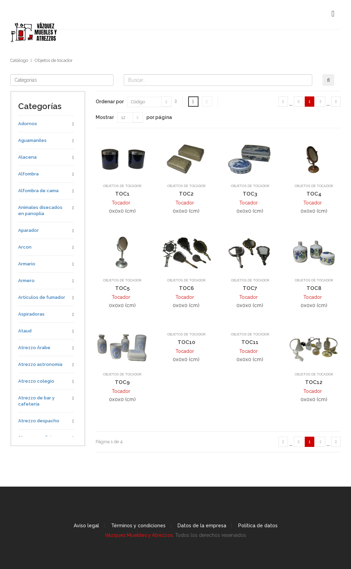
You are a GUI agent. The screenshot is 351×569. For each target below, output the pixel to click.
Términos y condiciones (138, 525)
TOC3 (250, 194)
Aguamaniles (32, 140)
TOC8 (313, 288)
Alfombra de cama (38, 190)
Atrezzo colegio (36, 381)
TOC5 (122, 288)
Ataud (25, 330)
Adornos (27, 123)
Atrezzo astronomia (40, 364)
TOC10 (186, 342)
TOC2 (186, 194)
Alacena (27, 157)
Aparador (28, 230)
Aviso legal (86, 525)
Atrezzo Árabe (34, 347)
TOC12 (314, 382)
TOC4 (314, 194)
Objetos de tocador (54, 60)
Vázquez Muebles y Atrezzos (139, 535)
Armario (26, 263)
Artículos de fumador (41, 297)
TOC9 (122, 382)
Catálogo (19, 60)
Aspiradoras (31, 314)
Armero (26, 280)
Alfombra (28, 173)
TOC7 (250, 288)
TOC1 (122, 194)
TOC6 (186, 288)
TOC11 (249, 342)
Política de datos (258, 525)
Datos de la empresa (202, 525)
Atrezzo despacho (38, 420)
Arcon (25, 247)
